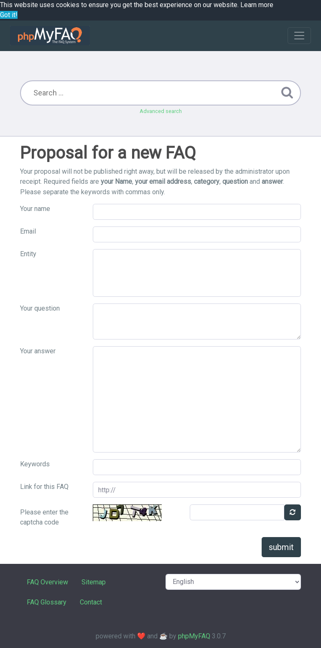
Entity (28, 254)
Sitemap (94, 582)
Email (28, 231)
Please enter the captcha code (44, 517)
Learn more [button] (256, 5)
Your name (35, 209)
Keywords (35, 464)
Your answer (38, 351)
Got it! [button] (9, 15)
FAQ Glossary (46, 602)
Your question (40, 308)
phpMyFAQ (194, 636)
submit (281, 547)
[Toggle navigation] (299, 35)
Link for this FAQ (44, 487)
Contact (91, 602)
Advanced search (161, 111)
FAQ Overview (47, 582)
